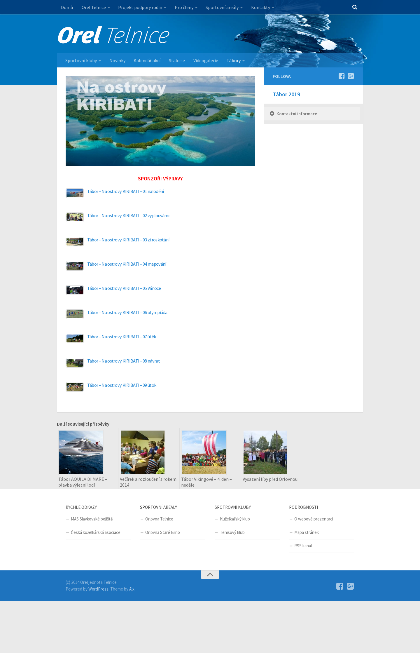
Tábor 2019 (286, 94)
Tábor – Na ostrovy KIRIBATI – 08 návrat (123, 361)
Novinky (117, 60)
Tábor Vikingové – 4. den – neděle (206, 482)
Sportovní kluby (81, 60)
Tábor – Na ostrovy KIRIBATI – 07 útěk (121, 337)
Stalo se (176, 60)
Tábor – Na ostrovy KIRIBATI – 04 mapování (127, 264)
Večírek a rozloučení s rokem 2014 (148, 482)
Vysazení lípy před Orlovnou (270, 479)
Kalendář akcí (146, 60)
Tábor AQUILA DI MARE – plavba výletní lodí (82, 482)
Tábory (232, 60)
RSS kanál (303, 546)
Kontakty (259, 7)
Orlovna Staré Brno (162, 532)
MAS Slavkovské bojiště (92, 519)
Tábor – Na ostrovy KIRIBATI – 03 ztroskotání (128, 240)
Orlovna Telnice (159, 519)
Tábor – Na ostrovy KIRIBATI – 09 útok (121, 385)
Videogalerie (204, 60)
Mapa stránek (306, 532)
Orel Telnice (93, 7)
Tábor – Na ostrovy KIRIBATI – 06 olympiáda (127, 313)
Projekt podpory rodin (140, 7)
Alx (131, 589)
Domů (67, 7)
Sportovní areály (221, 7)
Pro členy (183, 7)
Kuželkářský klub (235, 519)
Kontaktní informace (296, 114)
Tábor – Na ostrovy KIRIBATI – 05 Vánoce (124, 288)
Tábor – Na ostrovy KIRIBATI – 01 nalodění (125, 191)
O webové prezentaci (313, 519)
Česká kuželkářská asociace (95, 532)
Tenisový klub (232, 532)
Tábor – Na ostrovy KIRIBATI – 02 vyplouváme (129, 216)
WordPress (98, 589)
